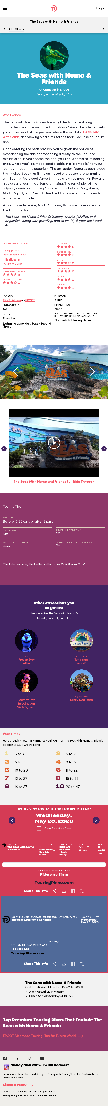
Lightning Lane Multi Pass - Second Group (27, 325)
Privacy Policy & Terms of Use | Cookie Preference (29, 1095)
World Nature (12, 300)
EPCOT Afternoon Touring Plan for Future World (43, 1036)
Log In (100, 8)
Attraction (49, 89)
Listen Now (19, 1085)
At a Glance (16, 29)
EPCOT (64, 89)
